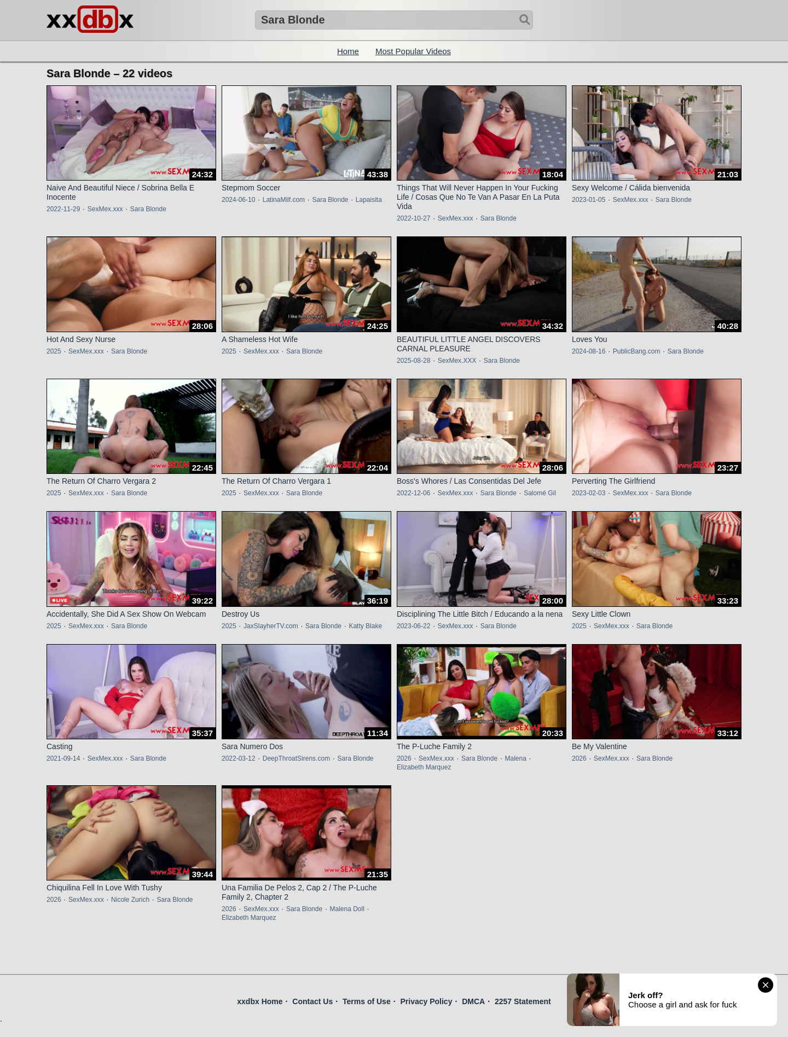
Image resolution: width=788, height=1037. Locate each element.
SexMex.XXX (457, 360)
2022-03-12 (238, 758)
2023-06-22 (413, 626)
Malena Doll (346, 909)
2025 (54, 351)
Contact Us (312, 1001)
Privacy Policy (426, 1001)
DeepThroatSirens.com (296, 758)
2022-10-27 (413, 218)
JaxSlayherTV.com (271, 626)
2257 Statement (523, 1001)
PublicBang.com (636, 351)
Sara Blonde (148, 209)
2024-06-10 (238, 200)
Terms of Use (367, 1001)
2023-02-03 (588, 493)
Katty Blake (365, 626)
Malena (515, 758)
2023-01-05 (588, 200)
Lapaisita (369, 200)
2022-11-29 (63, 209)
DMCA (473, 1001)
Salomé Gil (540, 493)
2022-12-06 (413, 493)
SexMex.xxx (105, 209)
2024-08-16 (588, 351)
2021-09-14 (63, 758)
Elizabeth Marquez (424, 767)
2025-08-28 (413, 360)
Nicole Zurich (130, 899)
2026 (404, 758)
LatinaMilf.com (284, 200)
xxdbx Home (259, 1001)
